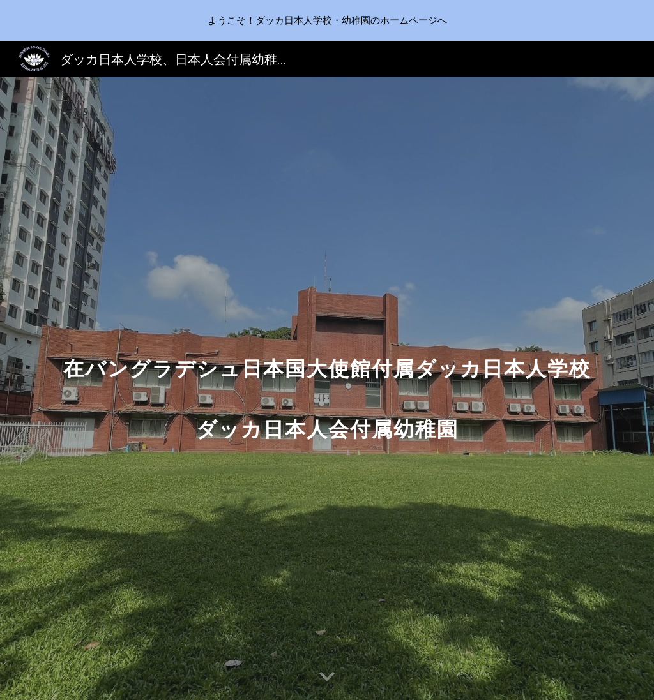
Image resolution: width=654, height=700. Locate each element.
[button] (327, 677)
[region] (327, 20)
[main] (327, 388)
